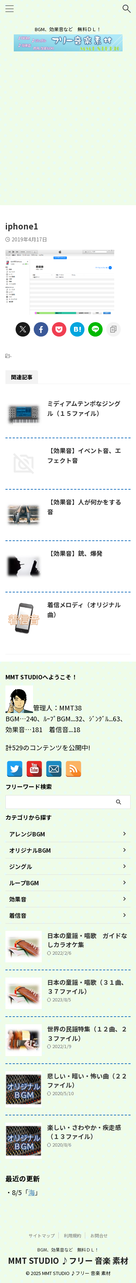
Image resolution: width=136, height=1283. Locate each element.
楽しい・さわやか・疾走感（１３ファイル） (84, 1132)
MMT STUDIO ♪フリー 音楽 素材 (68, 1260)
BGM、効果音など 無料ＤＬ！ (68, 1249)
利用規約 (72, 1235)
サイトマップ (42, 1235)
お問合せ (99, 1235)
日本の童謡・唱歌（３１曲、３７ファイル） (87, 987)
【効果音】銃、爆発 (75, 553)
